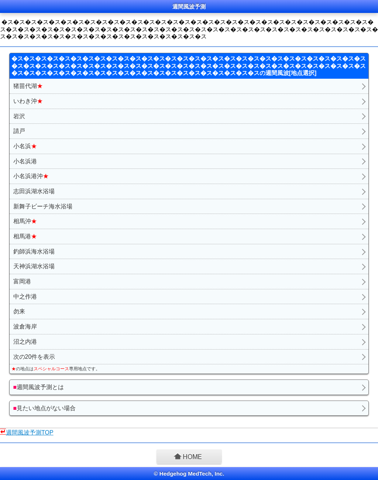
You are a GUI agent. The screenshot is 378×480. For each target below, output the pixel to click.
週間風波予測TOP (30, 432)
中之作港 (25, 296)
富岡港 (22, 281)
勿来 (19, 311)
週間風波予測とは (38, 387)
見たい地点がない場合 (44, 408)
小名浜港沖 (31, 176)
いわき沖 (28, 101)
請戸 (19, 131)
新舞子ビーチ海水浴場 (42, 206)
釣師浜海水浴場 (34, 251)
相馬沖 (25, 221)
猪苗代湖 (28, 86)
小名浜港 (25, 161)
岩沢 (19, 116)
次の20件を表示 (34, 357)
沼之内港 (25, 341)
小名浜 (25, 146)
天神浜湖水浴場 (34, 266)
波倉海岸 (25, 326)
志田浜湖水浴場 (34, 191)
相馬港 (25, 236)
